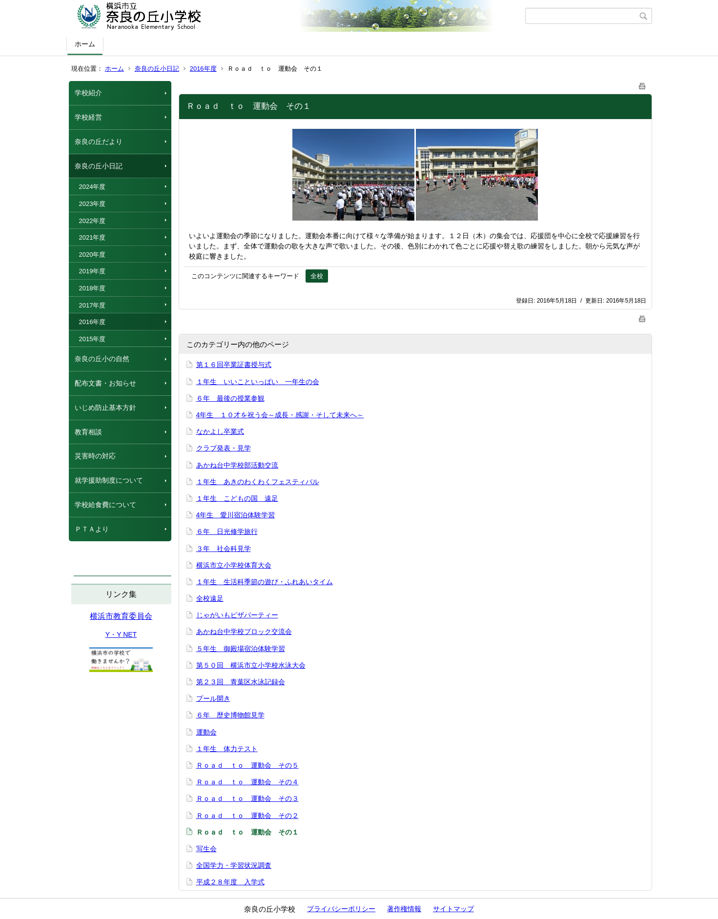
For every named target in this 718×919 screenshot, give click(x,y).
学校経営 (88, 117)
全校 (316, 276)
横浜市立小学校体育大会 (233, 565)
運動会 (206, 732)
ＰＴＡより (92, 529)
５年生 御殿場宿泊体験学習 (240, 649)
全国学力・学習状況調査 (233, 865)
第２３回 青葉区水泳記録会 (240, 682)
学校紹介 (88, 93)
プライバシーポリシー (341, 909)
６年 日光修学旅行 (227, 531)
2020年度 (92, 254)
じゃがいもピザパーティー (237, 615)
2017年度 (92, 305)
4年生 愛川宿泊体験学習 (235, 515)
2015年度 (92, 339)
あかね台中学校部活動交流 (237, 465)
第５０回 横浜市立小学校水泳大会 (251, 665)
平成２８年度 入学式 (230, 882)
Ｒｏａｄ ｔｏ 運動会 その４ (247, 782)
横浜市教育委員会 (121, 616)
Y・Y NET (121, 634)
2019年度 (92, 271)
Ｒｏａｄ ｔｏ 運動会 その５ (247, 765)
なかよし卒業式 (220, 431)
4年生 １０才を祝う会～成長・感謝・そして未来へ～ (280, 415)
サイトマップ (453, 909)
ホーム (85, 44)
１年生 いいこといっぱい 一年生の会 (257, 382)
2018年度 (92, 288)
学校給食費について (105, 505)
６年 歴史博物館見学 (230, 715)
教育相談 (88, 432)
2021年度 (92, 237)
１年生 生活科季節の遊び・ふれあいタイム (264, 582)
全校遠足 (210, 598)
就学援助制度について (109, 480)
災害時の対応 (95, 456)
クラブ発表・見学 (223, 448)
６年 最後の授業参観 (230, 398)
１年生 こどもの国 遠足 (237, 498)
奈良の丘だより (99, 141)
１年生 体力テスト (227, 749)
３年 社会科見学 (223, 548)
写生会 (206, 849)
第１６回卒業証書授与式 (233, 364)
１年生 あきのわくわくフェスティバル (257, 482)
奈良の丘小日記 (157, 68)
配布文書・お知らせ (105, 383)
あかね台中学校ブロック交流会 (244, 631)
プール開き (213, 698)
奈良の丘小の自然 (102, 359)
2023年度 (92, 203)
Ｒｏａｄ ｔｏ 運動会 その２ (247, 815)
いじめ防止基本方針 (105, 407)
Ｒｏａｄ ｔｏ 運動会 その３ (247, 798)
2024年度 (92, 186)
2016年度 (203, 68)
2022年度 (92, 221)
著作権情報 (404, 909)
